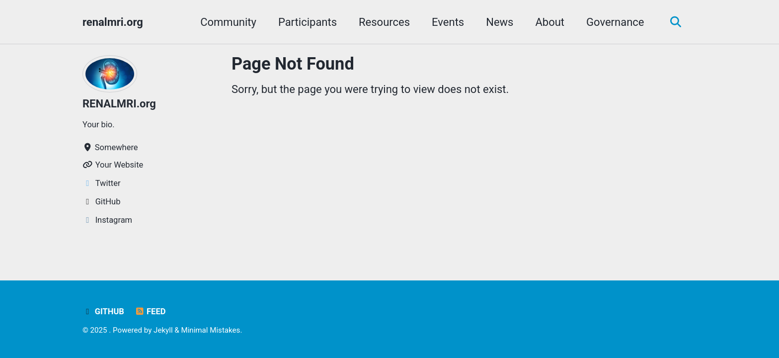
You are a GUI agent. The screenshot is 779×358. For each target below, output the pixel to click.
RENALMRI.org (119, 103)
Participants (307, 22)
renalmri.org (112, 22)
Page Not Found (293, 64)
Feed (149, 311)
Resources (384, 22)
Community (228, 22)
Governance (615, 22)
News (499, 22)
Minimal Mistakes (210, 330)
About (549, 22)
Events (448, 22)
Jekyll (163, 330)
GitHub (103, 311)
